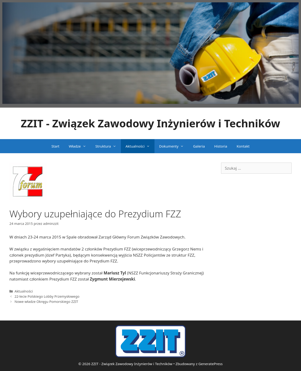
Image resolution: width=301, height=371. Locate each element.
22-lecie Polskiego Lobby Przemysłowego (47, 296)
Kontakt (243, 146)
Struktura (108, 146)
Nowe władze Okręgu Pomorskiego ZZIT (46, 301)
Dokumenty (173, 146)
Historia (220, 146)
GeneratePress (210, 363)
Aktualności (140, 146)
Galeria (199, 146)
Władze (80, 146)
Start (55, 146)
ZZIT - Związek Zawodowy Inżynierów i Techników (150, 123)
